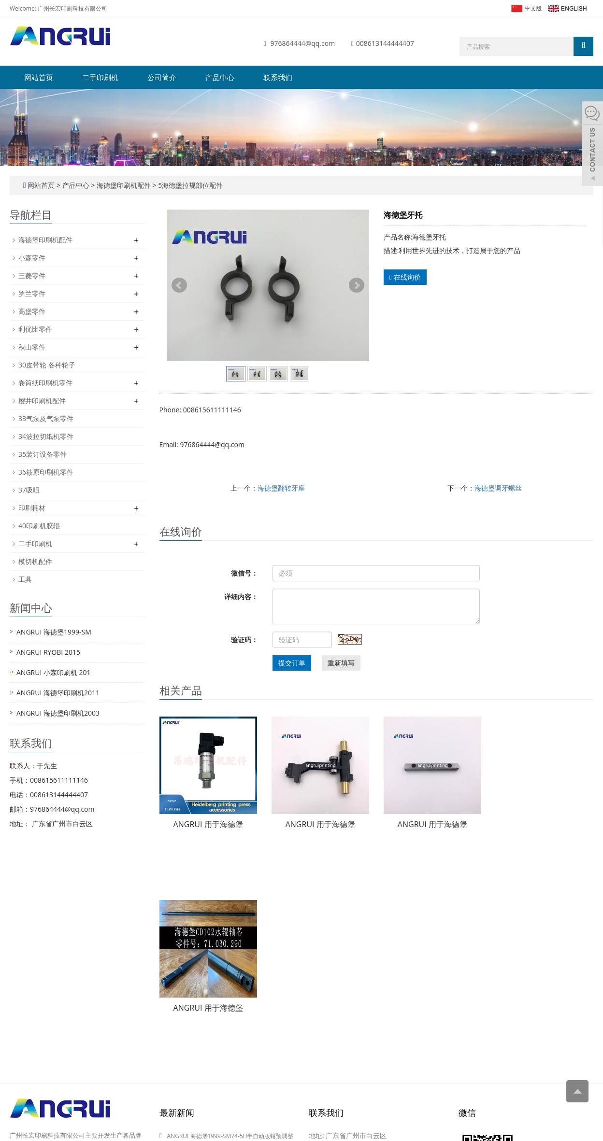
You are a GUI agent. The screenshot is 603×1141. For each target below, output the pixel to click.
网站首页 (38, 77)
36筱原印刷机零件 (45, 472)
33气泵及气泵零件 (45, 418)
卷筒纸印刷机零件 (45, 382)
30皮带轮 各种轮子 (46, 364)
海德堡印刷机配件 (123, 185)
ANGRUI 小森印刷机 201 (53, 672)
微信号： (244, 573)
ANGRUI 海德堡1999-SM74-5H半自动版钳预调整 (230, 1136)
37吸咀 (29, 489)
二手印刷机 (100, 77)
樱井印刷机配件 (42, 400)
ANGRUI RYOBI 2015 (48, 652)
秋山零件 (31, 347)
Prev (179, 285)
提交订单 (291, 662)
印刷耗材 (31, 507)
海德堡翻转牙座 (281, 488)
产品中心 (219, 77)
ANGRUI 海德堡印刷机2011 (58, 692)
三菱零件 (31, 275)
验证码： (244, 639)
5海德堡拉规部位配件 (190, 185)
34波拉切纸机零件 (45, 436)
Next (356, 285)
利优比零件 (35, 329)
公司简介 (161, 77)
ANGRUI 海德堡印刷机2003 (58, 713)
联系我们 (277, 77)
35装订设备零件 (42, 454)
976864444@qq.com (303, 43)
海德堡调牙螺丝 (498, 488)
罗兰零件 (31, 293)
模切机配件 (35, 561)
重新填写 (341, 662)
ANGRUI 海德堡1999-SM (53, 631)
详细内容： (241, 596)
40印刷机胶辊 (39, 525)
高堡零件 (31, 311)
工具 (25, 579)
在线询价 (405, 277)
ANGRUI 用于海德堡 (208, 824)
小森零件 (31, 257)
